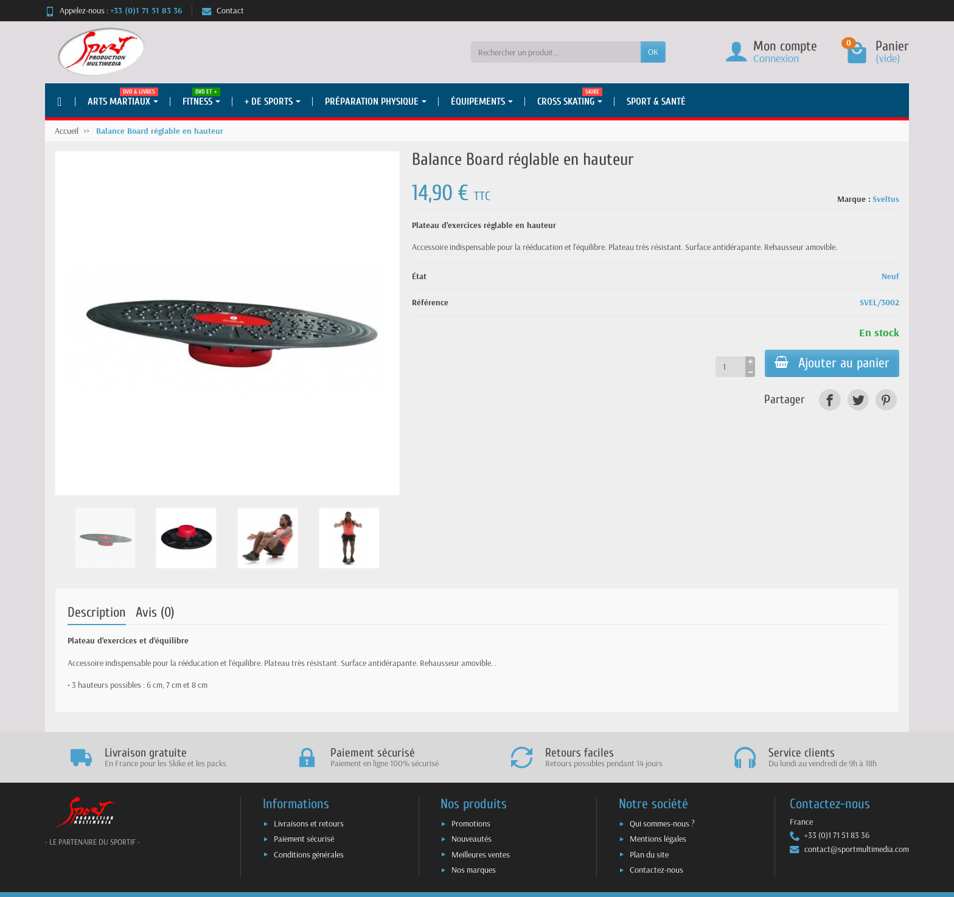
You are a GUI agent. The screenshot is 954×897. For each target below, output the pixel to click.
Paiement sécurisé (304, 838)
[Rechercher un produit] (556, 51)
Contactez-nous (656, 869)
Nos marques (473, 869)
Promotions (470, 823)
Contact (223, 10)
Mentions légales (658, 838)
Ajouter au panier (832, 363)
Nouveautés (471, 838)
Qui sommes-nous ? (662, 823)
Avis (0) (155, 612)
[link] (829, 399)
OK (653, 51)
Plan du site (649, 854)
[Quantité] (730, 366)
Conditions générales (309, 854)
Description (97, 612)
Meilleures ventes (480, 854)
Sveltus (885, 198)
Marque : (854, 198)
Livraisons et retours (309, 823)
